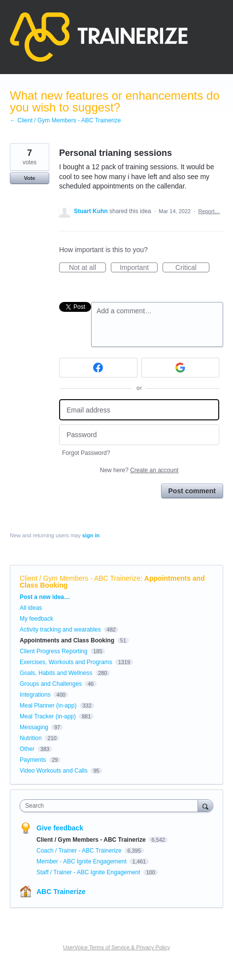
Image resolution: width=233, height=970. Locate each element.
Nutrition (31, 738)
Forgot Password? (86, 452)
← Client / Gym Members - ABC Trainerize (65, 120)
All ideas (31, 607)
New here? (139, 470)
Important (139, 267)
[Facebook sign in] (98, 367)
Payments (33, 759)
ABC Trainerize (61, 891)
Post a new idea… (45, 597)
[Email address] (139, 409)
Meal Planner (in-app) (48, 705)
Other (27, 749)
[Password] (139, 435)
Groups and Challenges (51, 683)
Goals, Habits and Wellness (56, 673)
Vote (29, 178)
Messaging (34, 727)
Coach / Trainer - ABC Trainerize (79, 850)
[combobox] (111, 805)
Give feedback (59, 828)
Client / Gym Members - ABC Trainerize (80, 578)
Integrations (35, 694)
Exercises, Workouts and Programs (67, 662)
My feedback (36, 618)
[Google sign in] (180, 367)
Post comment (192, 491)
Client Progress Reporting (53, 651)
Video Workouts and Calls (54, 770)
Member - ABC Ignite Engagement (82, 861)
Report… (209, 211)
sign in (91, 535)
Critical (192, 267)
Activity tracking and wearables (60, 629)
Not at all (87, 267)
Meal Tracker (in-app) (48, 716)
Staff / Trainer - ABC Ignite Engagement (89, 872)
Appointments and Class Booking (67, 640)
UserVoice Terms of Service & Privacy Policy (116, 947)
